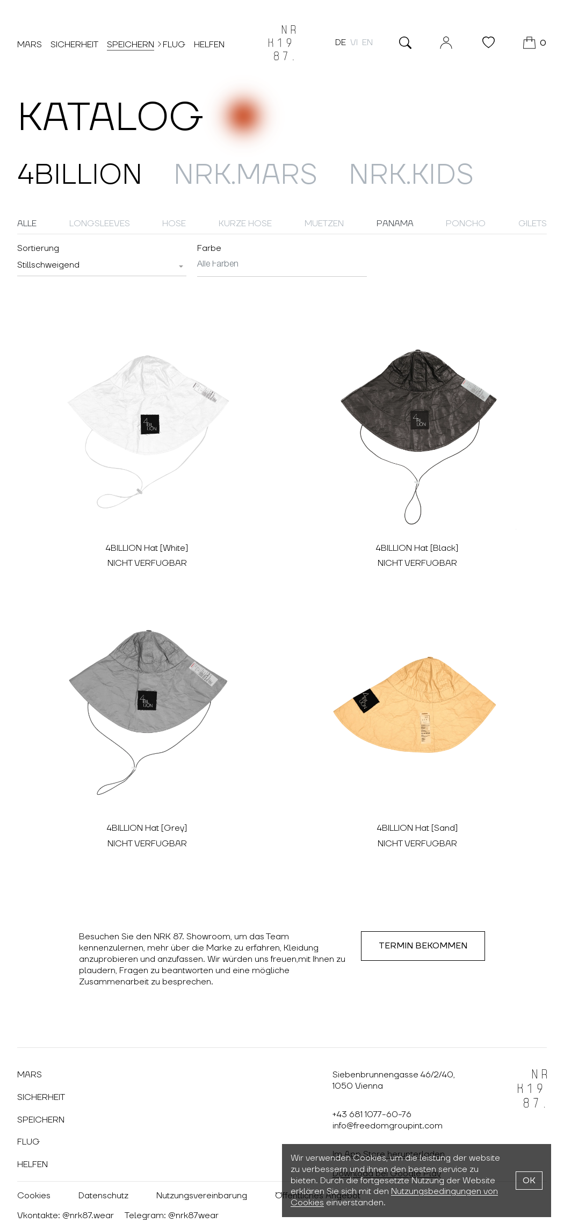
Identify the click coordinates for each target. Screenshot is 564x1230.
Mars (29, 44)
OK (529, 1180)
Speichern (130, 44)
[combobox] (101, 265)
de (340, 42)
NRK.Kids (411, 175)
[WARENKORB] (535, 42)
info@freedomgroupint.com (387, 1125)
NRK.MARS (245, 175)
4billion (79, 175)
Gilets (532, 223)
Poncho (466, 223)
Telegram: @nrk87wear (172, 1215)
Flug (174, 44)
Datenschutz (103, 1195)
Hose (174, 223)
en (367, 42)
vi (354, 42)
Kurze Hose (245, 223)
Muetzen (324, 223)
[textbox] (48, 265)
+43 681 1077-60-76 (371, 1114)
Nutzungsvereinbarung (201, 1195)
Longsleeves (99, 223)
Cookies (33, 1195)
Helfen (209, 44)
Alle (27, 223)
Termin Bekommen (423, 945)
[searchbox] (281, 264)
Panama (395, 223)
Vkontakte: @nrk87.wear (65, 1215)
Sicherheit (74, 44)
